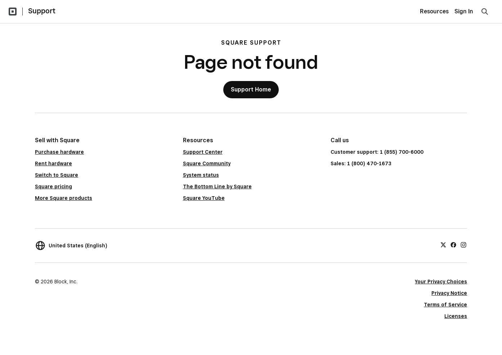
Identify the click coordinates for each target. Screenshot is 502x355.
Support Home (251, 89)
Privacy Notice (449, 293)
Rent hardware (53, 163)
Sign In (463, 11)
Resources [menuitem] (434, 11)
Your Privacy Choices (441, 281)
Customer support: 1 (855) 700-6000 (377, 152)
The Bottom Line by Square (217, 186)
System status (201, 175)
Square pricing (53, 186)
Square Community (206, 163)
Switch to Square (56, 175)
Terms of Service (445, 304)
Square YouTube (204, 198)
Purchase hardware (59, 152)
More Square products (63, 198)
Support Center (203, 152)
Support (41, 10)
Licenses (455, 316)
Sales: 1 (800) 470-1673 (361, 163)
